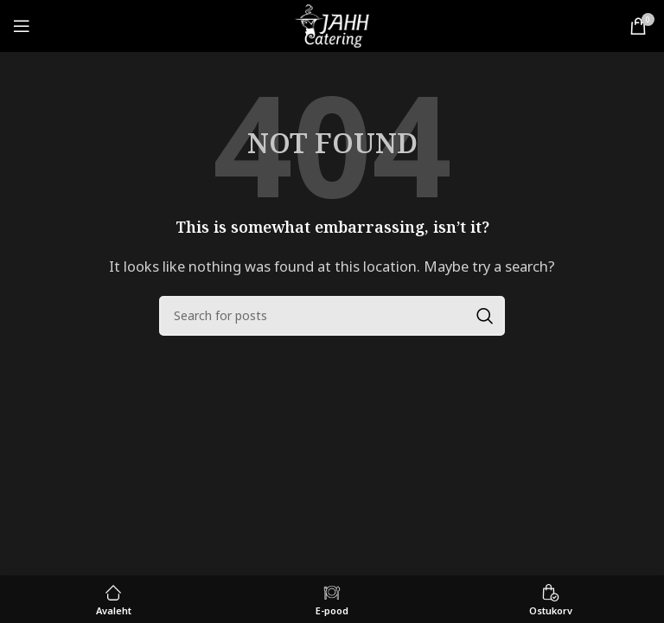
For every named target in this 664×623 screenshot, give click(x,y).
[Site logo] (331, 24)
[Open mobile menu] (21, 26)
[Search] (332, 316)
